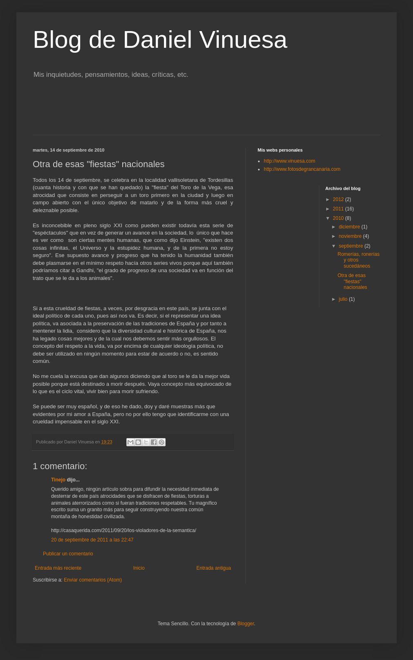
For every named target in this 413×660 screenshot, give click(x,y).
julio (344, 299)
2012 (339, 199)
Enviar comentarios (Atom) (93, 580)
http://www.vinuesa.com (289, 161)
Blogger (245, 623)
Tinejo (58, 480)
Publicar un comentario (68, 554)
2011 (339, 209)
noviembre (351, 236)
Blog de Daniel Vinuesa (160, 39)
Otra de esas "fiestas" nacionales (352, 281)
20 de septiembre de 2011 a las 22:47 (92, 540)
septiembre (351, 246)
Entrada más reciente (58, 568)
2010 (339, 218)
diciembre (350, 227)
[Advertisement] (206, 112)
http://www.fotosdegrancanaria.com (302, 169)
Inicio (139, 568)
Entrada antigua (213, 568)
